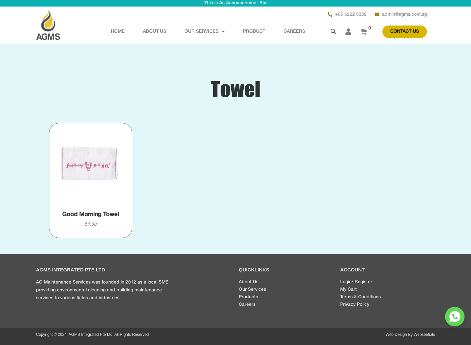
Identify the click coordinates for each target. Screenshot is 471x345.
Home (118, 31)
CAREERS (294, 31)
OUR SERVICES (204, 31)
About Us (154, 31)
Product (254, 31)
